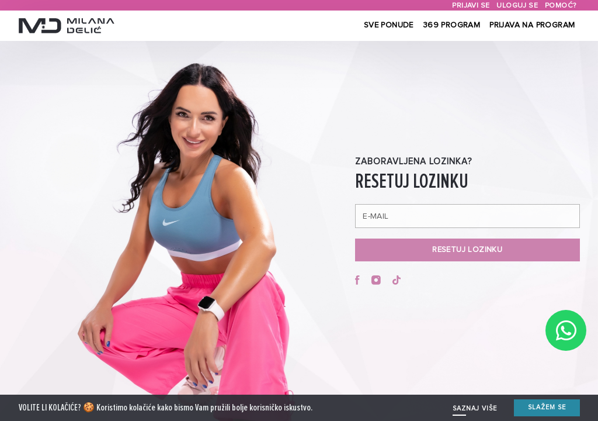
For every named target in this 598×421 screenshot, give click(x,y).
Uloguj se (517, 5)
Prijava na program (532, 25)
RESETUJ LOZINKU (467, 250)
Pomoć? (560, 5)
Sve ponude (388, 25)
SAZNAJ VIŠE (475, 411)
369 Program (451, 25)
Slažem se (547, 410)
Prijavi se (470, 5)
